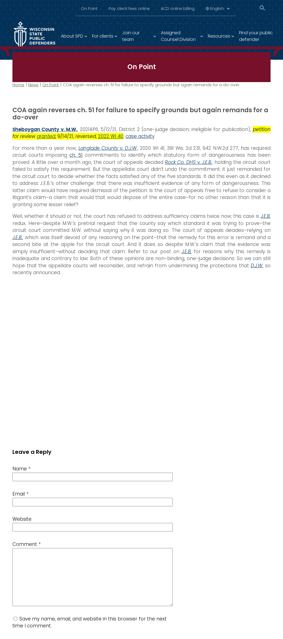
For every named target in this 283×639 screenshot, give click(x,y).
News (33, 85)
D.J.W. (257, 265)
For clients (102, 36)
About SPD (72, 36)
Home (18, 85)
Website (22, 519)
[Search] (262, 8)
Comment (26, 544)
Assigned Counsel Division (178, 36)
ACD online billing (178, 8)
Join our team (131, 36)
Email (20, 494)
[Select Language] (219, 9)
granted (46, 136)
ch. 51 (76, 155)
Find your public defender (256, 36)
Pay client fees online (129, 8)
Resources (219, 36)
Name (21, 468)
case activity (139, 136)
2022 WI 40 (110, 136)
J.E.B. (266, 216)
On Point (89, 8)
